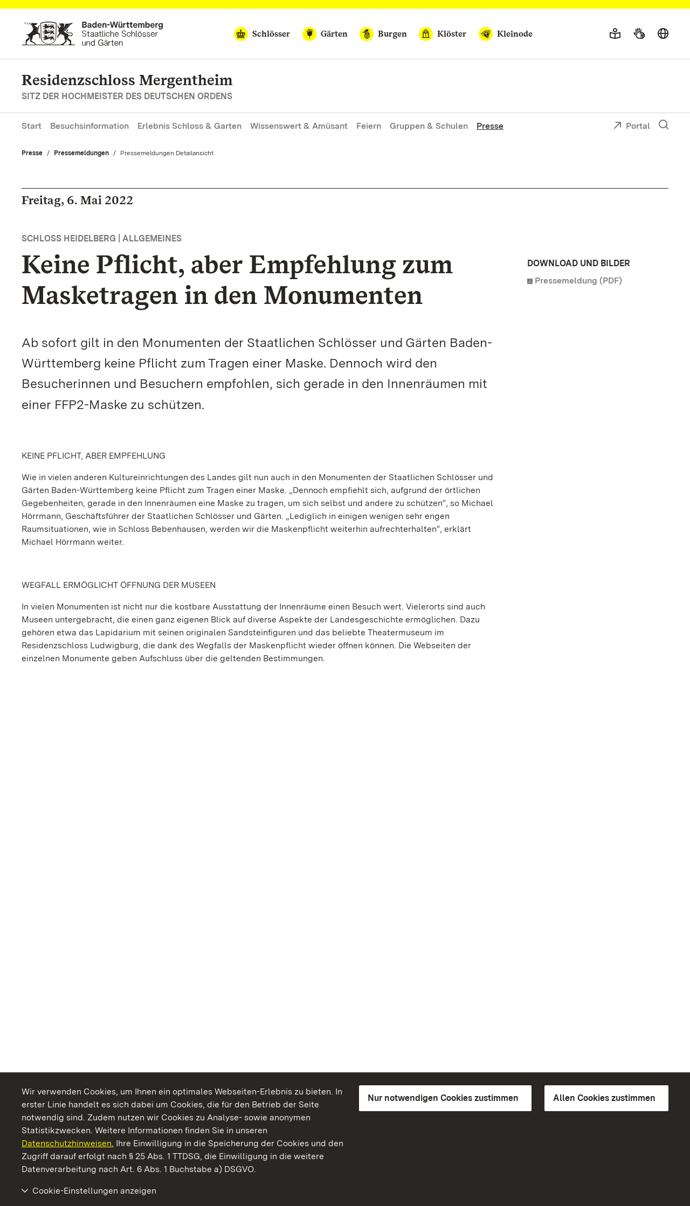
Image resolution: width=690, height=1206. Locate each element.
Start (32, 126)
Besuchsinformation (89, 126)
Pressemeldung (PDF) (578, 280)
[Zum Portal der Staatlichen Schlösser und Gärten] (92, 34)
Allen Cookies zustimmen (604, 1098)
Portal (631, 126)
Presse (490, 126)
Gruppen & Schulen (429, 126)
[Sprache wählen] (663, 34)
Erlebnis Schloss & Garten (189, 126)
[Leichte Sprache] (615, 34)
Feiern (368, 126)
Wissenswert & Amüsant (299, 126)
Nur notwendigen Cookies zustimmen (443, 1098)
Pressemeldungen (81, 153)
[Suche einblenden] (663, 125)
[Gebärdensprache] (639, 34)
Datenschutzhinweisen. (68, 1143)
